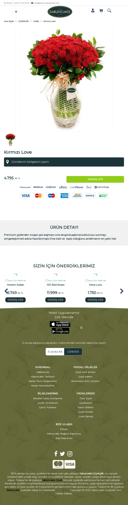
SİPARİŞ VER (15, 299)
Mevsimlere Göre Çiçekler (85, 380)
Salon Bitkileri (85, 407)
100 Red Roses (55, 284)
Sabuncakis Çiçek (52, 480)
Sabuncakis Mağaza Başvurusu (64, 433)
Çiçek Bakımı (85, 376)
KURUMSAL (42, 366)
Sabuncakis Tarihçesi (42, 376)
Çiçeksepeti (85, 402)
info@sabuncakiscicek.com (45, 3)
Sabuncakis (13, 490)
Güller (36, 21)
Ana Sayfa (9, 21)
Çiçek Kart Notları (85, 371)
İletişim (64, 428)
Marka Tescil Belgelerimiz (43, 380)
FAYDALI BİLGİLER (85, 366)
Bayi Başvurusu (64, 437)
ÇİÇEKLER (23, 21)
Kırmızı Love (50, 21)
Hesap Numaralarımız (43, 385)
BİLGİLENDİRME (48, 393)
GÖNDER (73, 351)
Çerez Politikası (47, 407)
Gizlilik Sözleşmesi (48, 402)
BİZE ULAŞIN (64, 423)
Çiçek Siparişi (85, 416)
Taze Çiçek (86, 398)
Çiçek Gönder (85, 411)
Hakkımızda (42, 371)
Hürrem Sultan (15, 284)
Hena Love (95, 284)
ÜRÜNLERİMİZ (85, 393)
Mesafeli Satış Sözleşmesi (47, 398)
